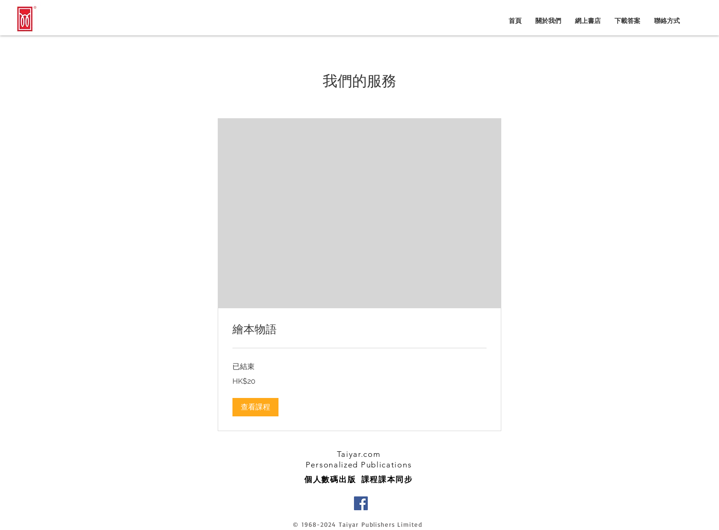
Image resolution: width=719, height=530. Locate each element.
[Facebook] (361, 503)
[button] (255, 407)
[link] (359, 330)
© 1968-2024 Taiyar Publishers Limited (357, 524)
